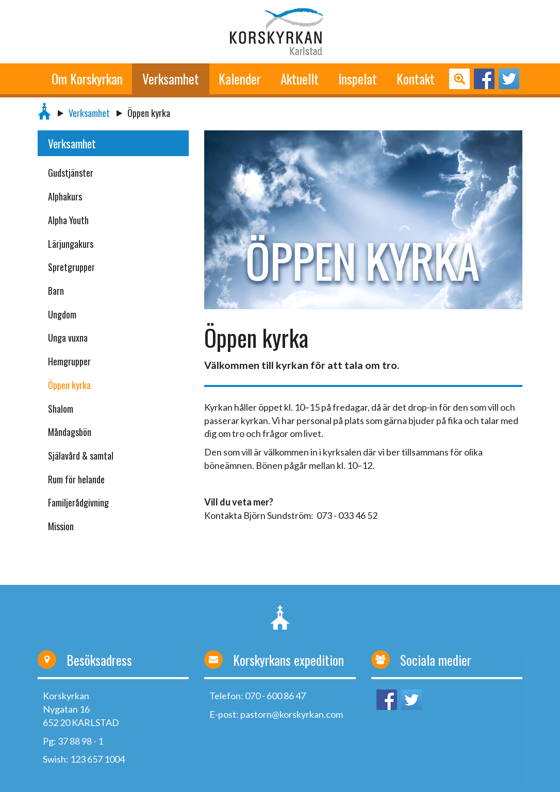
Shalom (60, 408)
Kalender (240, 78)
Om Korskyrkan (87, 78)
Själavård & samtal (80, 455)
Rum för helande (76, 479)
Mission (61, 526)
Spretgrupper (71, 267)
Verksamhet (170, 78)
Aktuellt (300, 78)
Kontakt (416, 78)
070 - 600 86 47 (275, 695)
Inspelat (357, 78)
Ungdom (62, 314)
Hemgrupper (69, 361)
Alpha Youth (68, 220)
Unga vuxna (68, 337)
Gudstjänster (70, 172)
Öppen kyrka (69, 385)
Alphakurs (65, 196)
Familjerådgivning (78, 502)
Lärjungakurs (70, 243)
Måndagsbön (69, 432)
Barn (56, 290)
